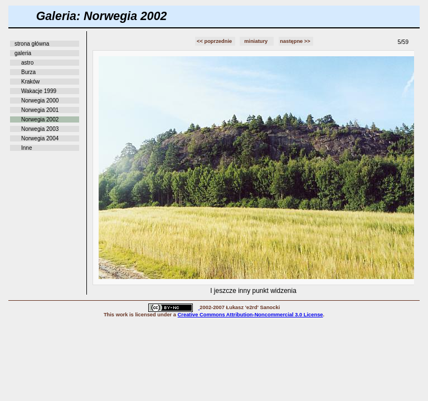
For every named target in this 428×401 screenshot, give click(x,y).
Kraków (30, 82)
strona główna (31, 44)
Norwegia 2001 (40, 110)
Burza (28, 72)
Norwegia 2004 (40, 138)
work (122, 314)
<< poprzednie (215, 41)
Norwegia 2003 (40, 129)
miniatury (256, 41)
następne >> (296, 41)
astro (27, 63)
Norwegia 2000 (40, 100)
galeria (22, 53)
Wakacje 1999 (38, 91)
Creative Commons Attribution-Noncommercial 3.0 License (250, 314)
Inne (26, 148)
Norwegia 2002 (40, 119)
